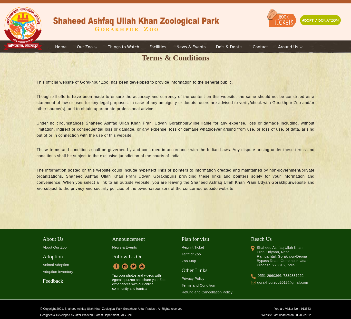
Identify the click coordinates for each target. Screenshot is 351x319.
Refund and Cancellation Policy (207, 292)
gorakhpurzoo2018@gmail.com (279, 282)
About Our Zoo (55, 247)
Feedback (53, 281)
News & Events (124, 247)
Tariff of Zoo (191, 254)
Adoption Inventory (58, 271)
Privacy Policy (193, 278)
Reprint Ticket (193, 247)
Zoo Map (189, 261)
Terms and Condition (198, 285)
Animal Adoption (56, 265)
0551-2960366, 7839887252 (277, 275)
